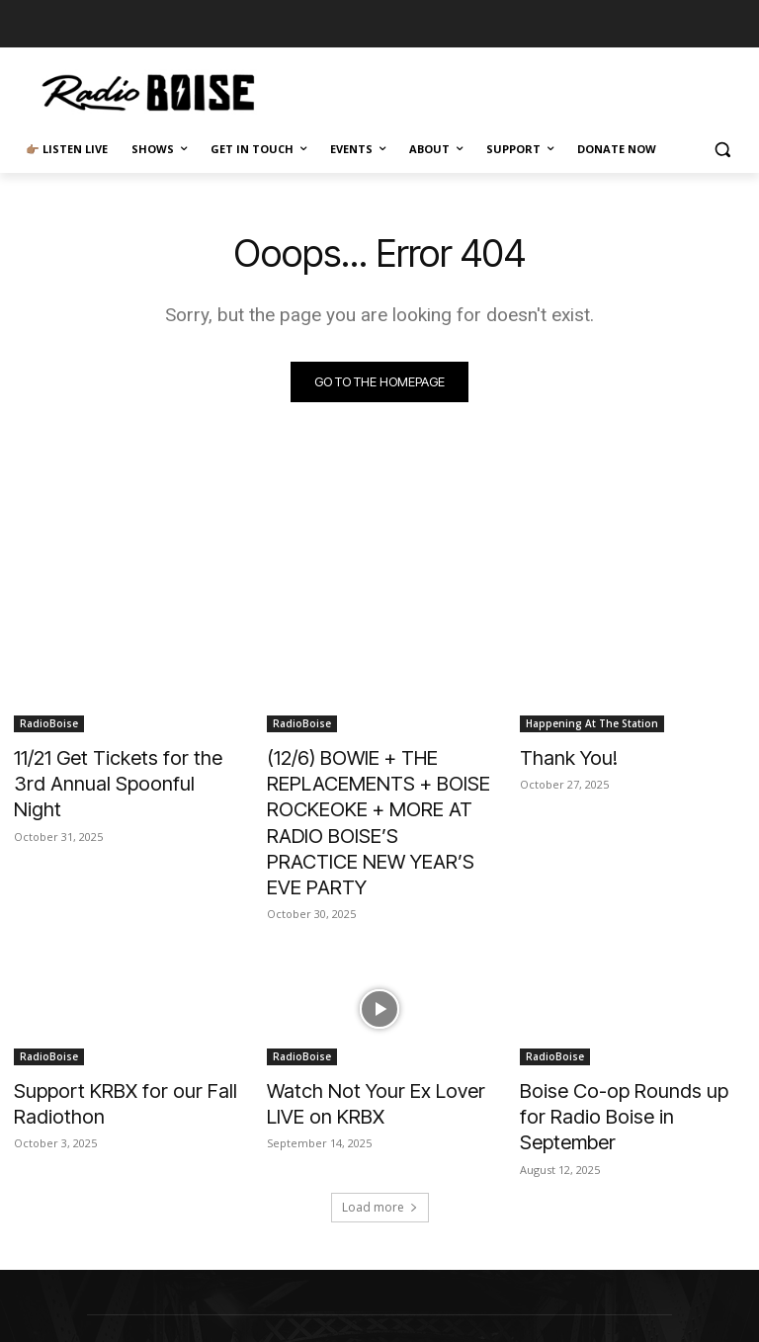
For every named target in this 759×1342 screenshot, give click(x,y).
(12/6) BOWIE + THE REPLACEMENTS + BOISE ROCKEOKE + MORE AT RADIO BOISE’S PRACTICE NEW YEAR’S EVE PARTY (378, 799)
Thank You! (561, 756)
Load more (380, 1127)
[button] (722, 149)
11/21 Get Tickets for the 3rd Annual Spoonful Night (116, 767)
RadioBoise (49, 723)
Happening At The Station (592, 723)
